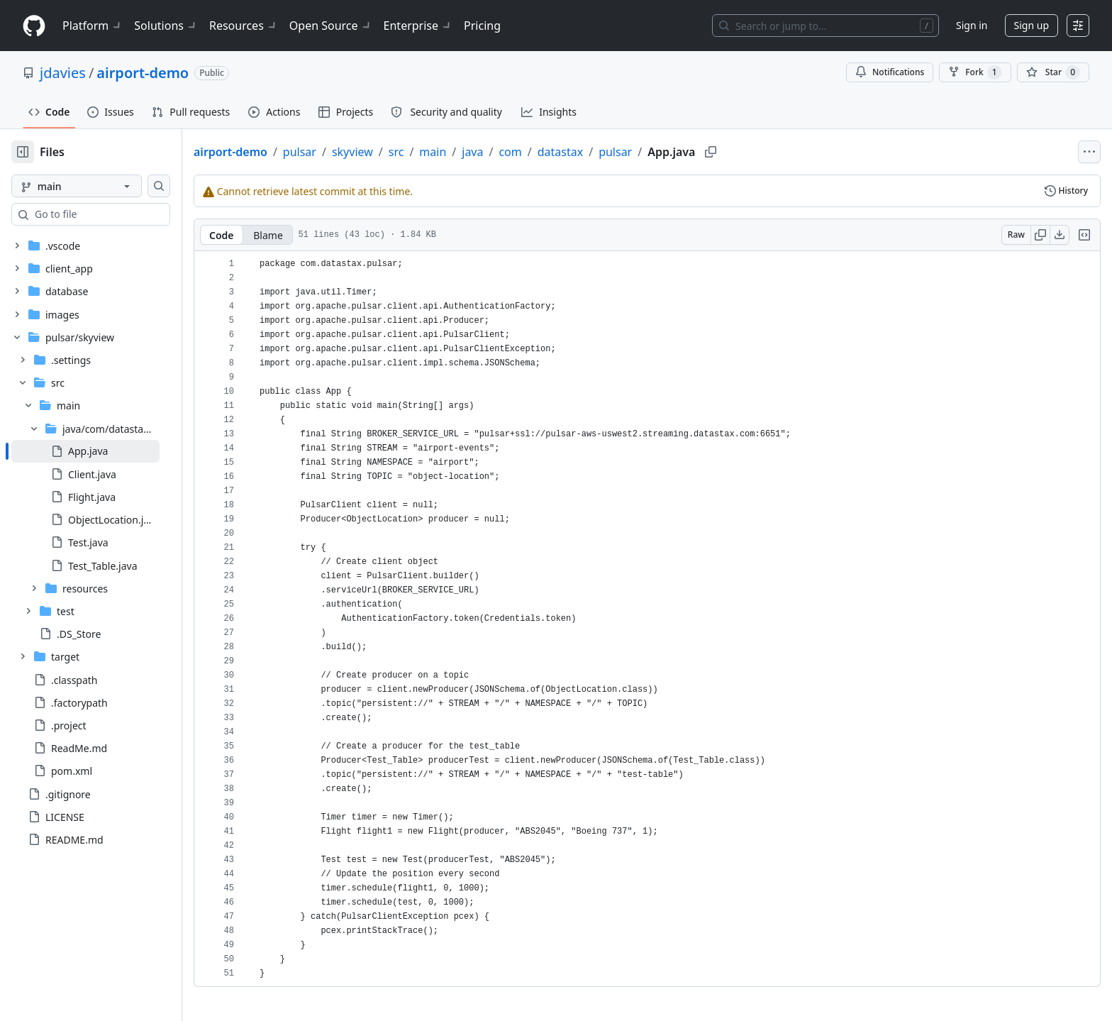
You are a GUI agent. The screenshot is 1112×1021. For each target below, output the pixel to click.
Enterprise (418, 25)
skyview (397, 152)
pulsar (345, 152)
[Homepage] (34, 26)
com (555, 152)
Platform (92, 25)
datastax (605, 152)
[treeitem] (108, 451)
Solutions (166, 25)
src (442, 152)
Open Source (330, 25)
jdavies (63, 72)
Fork (974, 72)
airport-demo (142, 72)
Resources (243, 25)
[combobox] (119, 214)
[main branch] (99, 186)
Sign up (1031, 25)
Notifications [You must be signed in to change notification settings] (889, 72)
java (517, 152)
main (478, 152)
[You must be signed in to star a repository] (1053, 72)
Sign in (971, 25)
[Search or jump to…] (825, 25)
